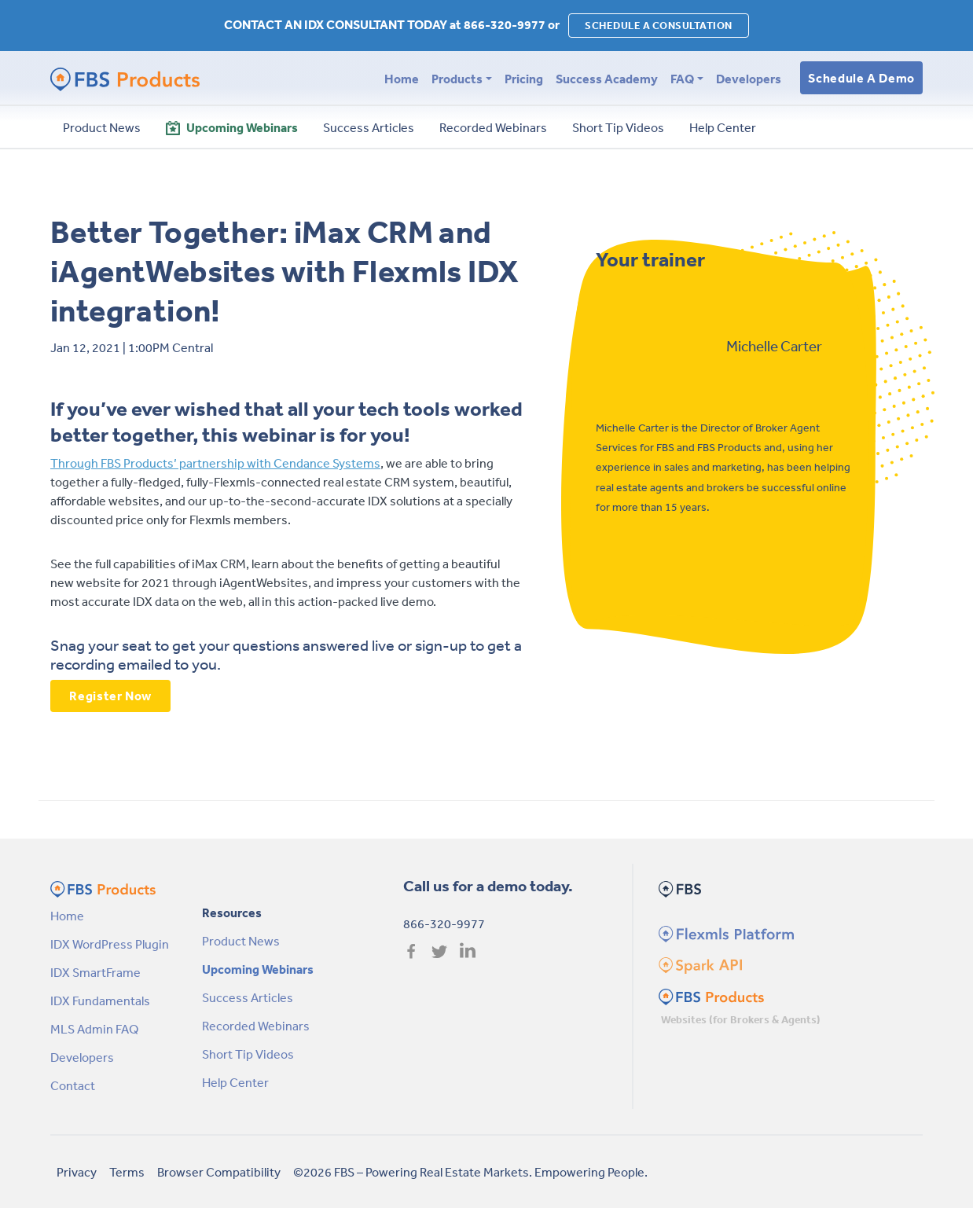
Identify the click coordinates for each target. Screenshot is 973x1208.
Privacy (77, 1172)
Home (401, 78)
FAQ (682, 78)
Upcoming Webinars (258, 969)
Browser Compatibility (219, 1172)
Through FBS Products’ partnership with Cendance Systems (215, 463)
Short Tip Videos (248, 1054)
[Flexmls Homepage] (724, 932)
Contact (72, 1085)
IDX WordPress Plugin (109, 944)
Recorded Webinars (256, 1026)
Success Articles (247, 997)
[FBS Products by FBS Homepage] (125, 78)
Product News (241, 941)
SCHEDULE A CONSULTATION (659, 25)
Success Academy (607, 78)
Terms (127, 1172)
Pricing (524, 78)
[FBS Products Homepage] (711, 995)
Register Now (110, 695)
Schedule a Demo (861, 78)
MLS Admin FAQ (94, 1029)
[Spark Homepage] (699, 963)
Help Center (235, 1082)
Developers (748, 78)
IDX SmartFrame (95, 972)
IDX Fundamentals (100, 1000)
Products (457, 78)
